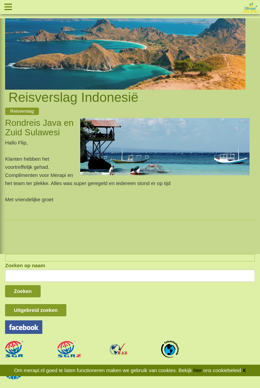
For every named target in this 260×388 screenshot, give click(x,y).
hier (197, 370)
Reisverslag (22, 111)
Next (240, 46)
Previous (10, 46)
